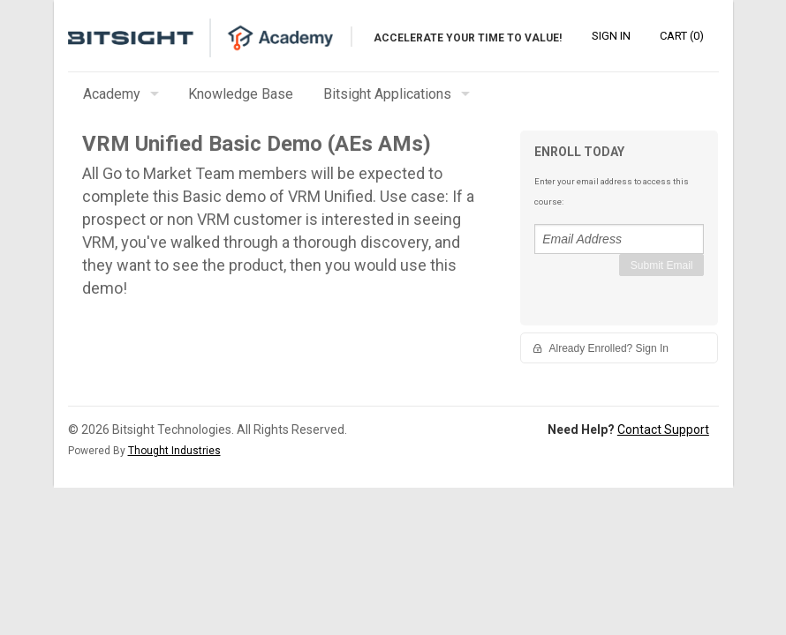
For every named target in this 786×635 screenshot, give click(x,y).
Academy (111, 94)
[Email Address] (619, 239)
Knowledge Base (240, 94)
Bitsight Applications (387, 94)
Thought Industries (174, 450)
